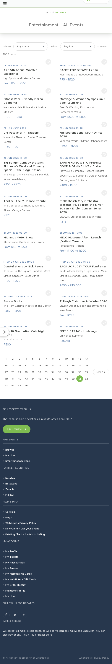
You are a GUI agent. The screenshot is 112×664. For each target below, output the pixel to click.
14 (6, 365)
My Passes (11, 568)
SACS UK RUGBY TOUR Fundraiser (83, 266)
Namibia (10, 477)
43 (26, 378)
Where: (7, 46)
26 (86, 365)
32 (39, 372)
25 (79, 365)
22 (59, 365)
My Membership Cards (18, 573)
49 (66, 378)
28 (12, 372)
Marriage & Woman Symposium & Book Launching (83, 100)
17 (26, 365)
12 (79, 358)
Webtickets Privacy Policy (20, 522)
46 (46, 378)
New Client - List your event (22, 528)
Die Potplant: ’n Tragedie (21, 132)
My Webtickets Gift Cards (20, 579)
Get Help (10, 511)
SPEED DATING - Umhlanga (78, 331)
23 (66, 365)
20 (46, 365)
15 (13, 365)
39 (86, 372)
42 (19, 378)
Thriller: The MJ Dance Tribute (25, 201)
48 (59, 378)
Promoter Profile (15, 590)
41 (13, 378)
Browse (9, 449)
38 (79, 372)
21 (53, 365)
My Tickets (11, 556)
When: (55, 46)
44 (33, 378)
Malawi (9, 494)
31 (33, 372)
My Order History (15, 584)
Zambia (9, 489)
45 (39, 378)
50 (73, 378)
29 (19, 372)
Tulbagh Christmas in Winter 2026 (83, 301)
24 (73, 365)
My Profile (11, 551)
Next (101, 372)
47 (53, 378)
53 (6, 385)
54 (12, 385)
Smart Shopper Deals (17, 460)
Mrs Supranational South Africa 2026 (81, 134)
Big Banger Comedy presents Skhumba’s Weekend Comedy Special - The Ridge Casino (24, 166)
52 (86, 378)
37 (73, 372)
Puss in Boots (13, 301)
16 (19, 365)
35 (59, 372)
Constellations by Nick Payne (23, 266)
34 (52, 372)
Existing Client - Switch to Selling (25, 534)
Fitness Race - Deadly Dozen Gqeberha (23, 100)
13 (86, 358)
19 (39, 365)
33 (46, 372)
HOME (49, 12)
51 (79, 378)
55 (19, 385)
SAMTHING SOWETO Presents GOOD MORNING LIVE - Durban (81, 164)
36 (66, 372)
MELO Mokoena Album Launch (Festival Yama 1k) (80, 239)
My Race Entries (15, 562)
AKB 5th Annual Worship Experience (20, 71)
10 (66, 358)
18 (33, 365)
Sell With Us (16, 429)
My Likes (10, 455)
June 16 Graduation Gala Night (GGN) (25, 332)
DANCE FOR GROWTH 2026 (79, 70)
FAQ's (8, 517)
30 (26, 372)
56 (26, 385)
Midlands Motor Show (18, 237)
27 (6, 372)
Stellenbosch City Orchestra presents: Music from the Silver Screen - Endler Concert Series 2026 (81, 206)
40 (6, 378)
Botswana (11, 483)
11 (73, 358)
